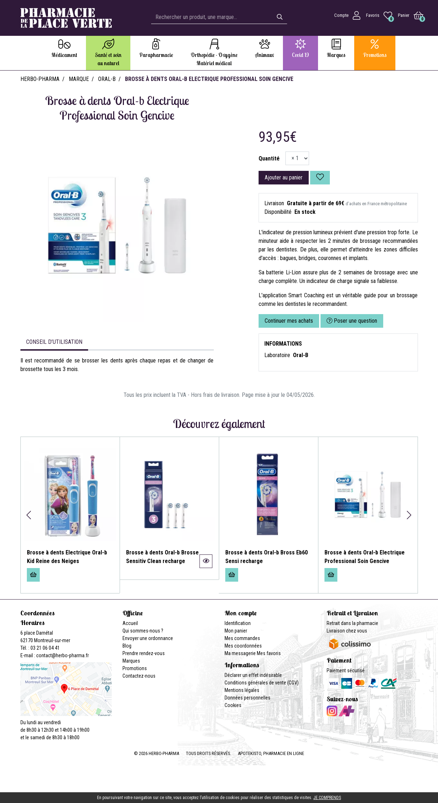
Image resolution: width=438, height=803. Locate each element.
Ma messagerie (240, 653)
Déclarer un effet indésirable (253, 675)
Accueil (130, 623)
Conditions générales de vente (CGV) (262, 683)
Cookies (233, 705)
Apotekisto (271, 753)
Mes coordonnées (243, 646)
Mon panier (236, 631)
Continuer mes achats (289, 320)
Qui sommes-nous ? (142, 631)
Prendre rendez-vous (143, 653)
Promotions (134, 668)
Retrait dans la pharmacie (352, 623)
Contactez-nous (138, 676)
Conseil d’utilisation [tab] (54, 341)
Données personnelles (247, 698)
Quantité (269, 158)
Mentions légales (242, 690)
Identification (238, 623)
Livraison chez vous (347, 631)
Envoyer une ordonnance (147, 638)
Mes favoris (269, 653)
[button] (29, 515)
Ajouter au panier (284, 177)
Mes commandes (242, 638)
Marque (79, 79)
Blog (126, 646)
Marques (131, 661)
